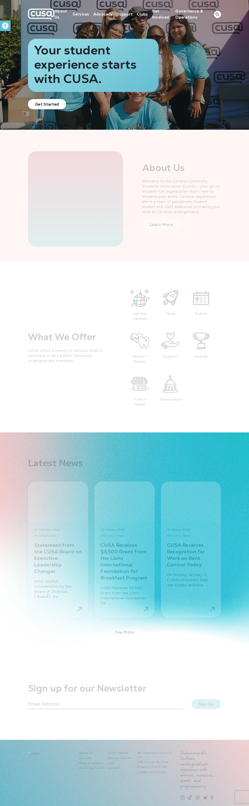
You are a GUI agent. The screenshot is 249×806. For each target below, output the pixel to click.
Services (81, 14)
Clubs (142, 14)
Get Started (47, 104)
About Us (60, 14)
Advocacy (102, 14)
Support (125, 14)
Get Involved (160, 14)
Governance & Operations (189, 14)
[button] (5, 25)
